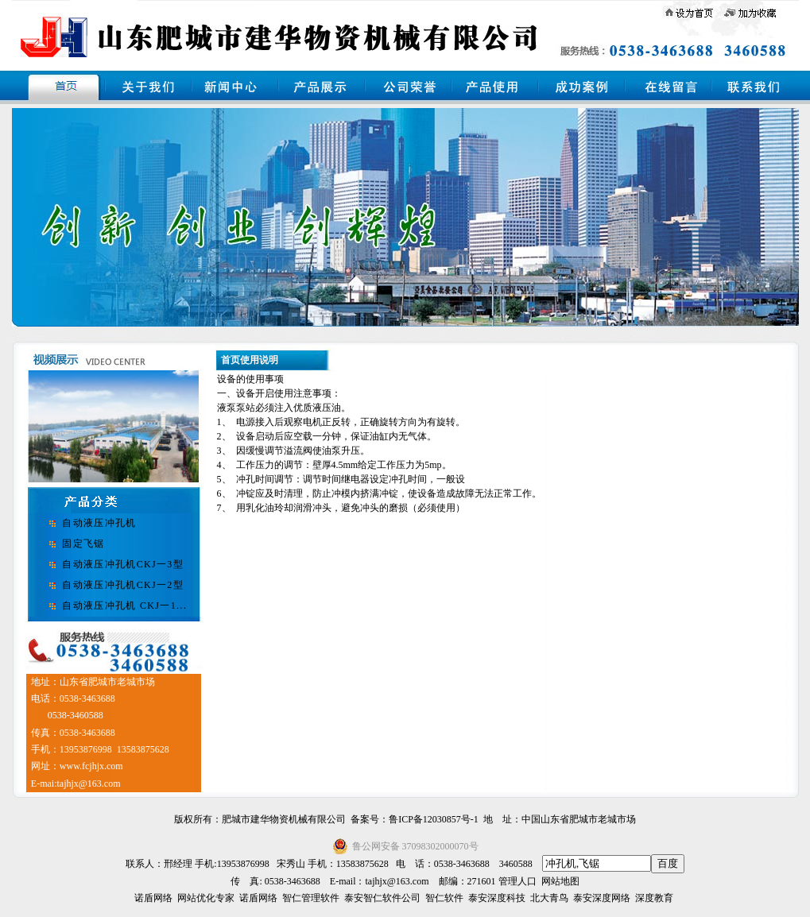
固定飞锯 (83, 543)
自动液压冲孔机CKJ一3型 (123, 564)
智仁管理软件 (310, 897)
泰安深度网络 (601, 897)
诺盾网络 (153, 897)
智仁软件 (444, 897)
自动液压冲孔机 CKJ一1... (124, 605)
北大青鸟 (549, 897)
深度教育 (654, 897)
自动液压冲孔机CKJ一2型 (123, 584)
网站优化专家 (205, 897)
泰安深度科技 (496, 897)
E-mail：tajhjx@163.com (379, 881)
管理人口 (517, 881)
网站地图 (560, 881)
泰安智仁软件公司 (382, 897)
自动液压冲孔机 (99, 522)
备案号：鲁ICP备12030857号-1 (415, 819)
